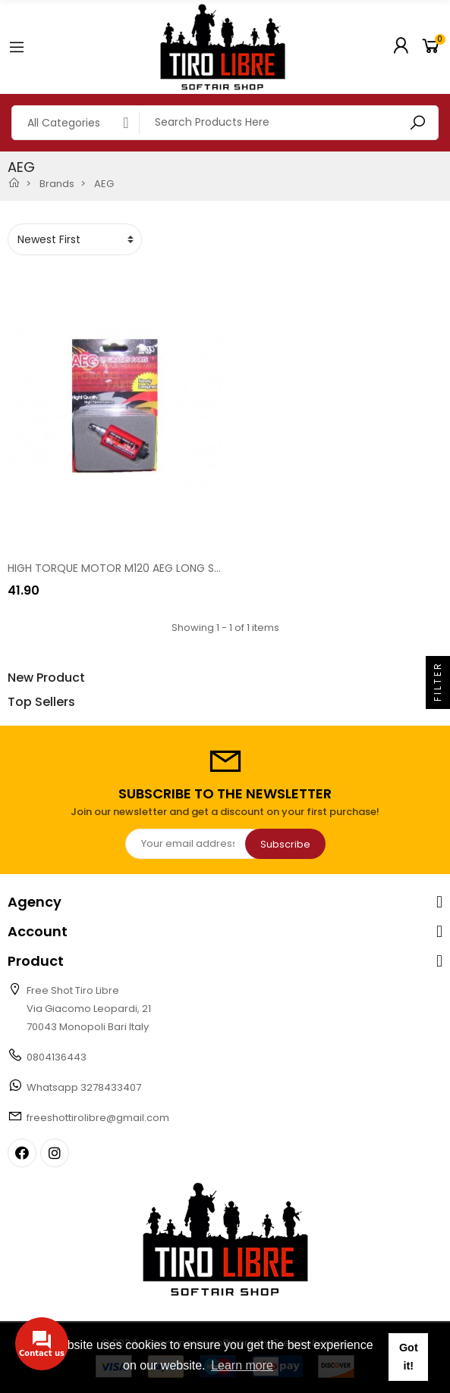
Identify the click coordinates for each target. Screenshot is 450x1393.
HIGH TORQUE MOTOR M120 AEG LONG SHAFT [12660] (145, 568)
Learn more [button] (242, 1365)
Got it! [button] (408, 1356)
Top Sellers (41, 702)
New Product (46, 678)
